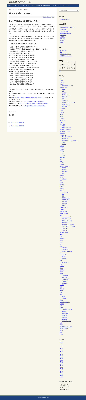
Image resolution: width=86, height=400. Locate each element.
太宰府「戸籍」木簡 (67, 220)
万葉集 (61, 80)
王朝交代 (62, 40)
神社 (61, 253)
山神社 (63, 256)
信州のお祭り (65, 262)
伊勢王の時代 (63, 29)
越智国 (61, 300)
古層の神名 (62, 133)
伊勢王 (44, 17)
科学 (61, 264)
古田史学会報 (65, 138)
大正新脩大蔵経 (66, 199)
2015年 (61, 362)
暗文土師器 (64, 277)
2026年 (61, 342)
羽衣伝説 (62, 271)
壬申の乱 (62, 164)
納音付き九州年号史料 (67, 85)
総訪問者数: (63, 389)
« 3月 (60, 71)
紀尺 (63, 153)
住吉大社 (64, 254)
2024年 (61, 350)
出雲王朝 (62, 118)
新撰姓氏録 (64, 201)
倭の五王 (64, 93)
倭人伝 (61, 116)
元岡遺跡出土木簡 (66, 218)
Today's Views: (63, 384)
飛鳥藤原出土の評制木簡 (68, 224)
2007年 (61, 374)
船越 (63, 162)
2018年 (61, 358)
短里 (63, 151)
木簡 (53, 17)
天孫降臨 (62, 175)
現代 (61, 244)
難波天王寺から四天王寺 (66, 326)
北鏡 (61, 52)
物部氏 (61, 242)
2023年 (61, 351)
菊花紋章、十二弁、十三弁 (68, 102)
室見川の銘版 (65, 313)
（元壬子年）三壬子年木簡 (68, 226)
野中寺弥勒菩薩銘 (66, 321)
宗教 (61, 180)
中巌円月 (62, 82)
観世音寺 (64, 179)
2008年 (61, 372)
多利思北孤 (64, 96)
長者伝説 (62, 325)
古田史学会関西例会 (65, 19)
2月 (62, 344)
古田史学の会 (63, 135)
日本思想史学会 (63, 207)
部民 (61, 306)
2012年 (61, 367)
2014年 (61, 364)
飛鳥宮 (61, 334)
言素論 (68, 5)
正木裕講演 (62, 39)
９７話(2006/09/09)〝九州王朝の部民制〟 (35, 106)
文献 (61, 190)
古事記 (61, 122)
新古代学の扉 (17, 5)
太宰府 (61, 177)
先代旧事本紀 (63, 50)
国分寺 (64, 5)
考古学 (61, 273)
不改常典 (64, 167)
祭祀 (61, 260)
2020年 (61, 355)
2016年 (61, 361)
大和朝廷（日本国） (65, 166)
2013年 (61, 365)
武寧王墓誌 (64, 247)
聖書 (61, 287)
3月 (62, 343)
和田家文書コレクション (66, 56)
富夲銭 (63, 296)
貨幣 (61, 294)
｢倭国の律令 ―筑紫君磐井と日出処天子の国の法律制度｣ (28, 97)
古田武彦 (62, 146)
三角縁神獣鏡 (65, 275)
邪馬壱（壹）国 (66, 104)
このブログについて (26, 5)
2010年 (61, 369)
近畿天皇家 (64, 171)
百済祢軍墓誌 (65, 249)
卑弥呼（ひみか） (66, 94)
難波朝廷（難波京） (47, 5)
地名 (61, 161)
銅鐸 (61, 323)
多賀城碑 (64, 311)
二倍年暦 (62, 112)
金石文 (61, 307)
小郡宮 (61, 182)
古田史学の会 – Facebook (37, 5)
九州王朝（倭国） (64, 87)
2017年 (61, 360)
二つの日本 (62, 108)
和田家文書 (62, 37)
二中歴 (61, 110)
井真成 (61, 114)
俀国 (63, 91)
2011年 (61, 368)
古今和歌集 (62, 124)
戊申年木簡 (64, 222)
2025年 (61, 348)
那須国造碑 (64, 319)
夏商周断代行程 (66, 198)
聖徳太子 (62, 42)
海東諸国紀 (64, 203)
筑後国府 (62, 266)
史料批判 (62, 149)
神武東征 (64, 169)
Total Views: (63, 387)
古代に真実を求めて (67, 136)
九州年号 (62, 84)
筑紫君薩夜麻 (65, 100)
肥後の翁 (62, 289)
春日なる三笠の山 (66, 127)
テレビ (61, 78)
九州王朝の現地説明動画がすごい (68, 27)
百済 (61, 246)
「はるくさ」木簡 (66, 216)
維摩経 (63, 205)
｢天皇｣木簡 (64, 230)
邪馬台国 (62, 304)
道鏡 (63, 173)
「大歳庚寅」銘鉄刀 (67, 309)
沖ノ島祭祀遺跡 (66, 279)
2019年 (61, 357)
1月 (62, 346)
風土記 (61, 332)
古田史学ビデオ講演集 (65, 33)
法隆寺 (61, 234)
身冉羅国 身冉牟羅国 (67, 251)
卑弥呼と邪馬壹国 (64, 31)
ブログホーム (10, 5)
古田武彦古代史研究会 (65, 54)
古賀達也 (49, 17)
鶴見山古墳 (64, 283)
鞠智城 (61, 330)
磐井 (63, 98)
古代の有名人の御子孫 (65, 129)
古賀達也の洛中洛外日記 (20, 2)
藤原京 (61, 290)
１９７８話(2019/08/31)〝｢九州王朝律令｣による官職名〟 (34, 103)
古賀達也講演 (63, 35)
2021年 (61, 354)
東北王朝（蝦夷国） (65, 232)
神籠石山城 (64, 281)
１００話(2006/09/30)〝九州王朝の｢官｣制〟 (34, 101)
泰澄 (61, 236)
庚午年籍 (62, 184)
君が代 (63, 125)
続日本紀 (62, 270)
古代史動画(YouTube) (65, 131)
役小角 (61, 186)
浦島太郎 (62, 238)
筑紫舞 (61, 268)
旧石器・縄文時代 (64, 213)
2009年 (61, 371)
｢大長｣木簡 (64, 228)
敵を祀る (62, 188)
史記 (63, 194)
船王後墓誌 (64, 317)
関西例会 (64, 144)
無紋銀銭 (64, 298)
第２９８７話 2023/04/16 (16, 122)
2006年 (61, 375)
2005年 (61, 377)
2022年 (61, 352)
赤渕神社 (64, 258)
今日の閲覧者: (63, 386)
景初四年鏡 (64, 315)
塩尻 (63, 196)
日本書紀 (62, 209)
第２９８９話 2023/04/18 (16, 126)
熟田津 (61, 240)
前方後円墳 (62, 120)
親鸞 (61, 292)
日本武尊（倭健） (64, 211)
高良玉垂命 (64, 106)
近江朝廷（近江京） (57, 5)
